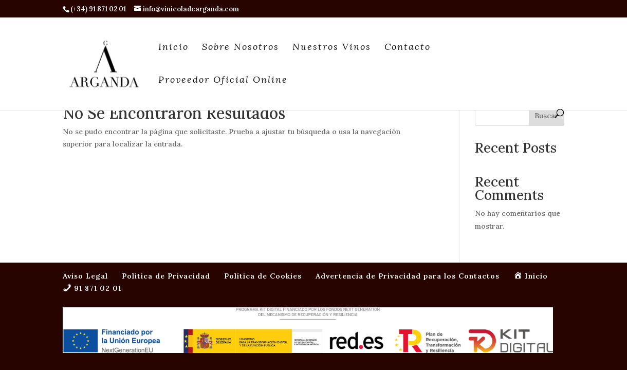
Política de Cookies (263, 200)
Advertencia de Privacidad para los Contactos (408, 200)
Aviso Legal (85, 200)
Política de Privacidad (166, 200)
